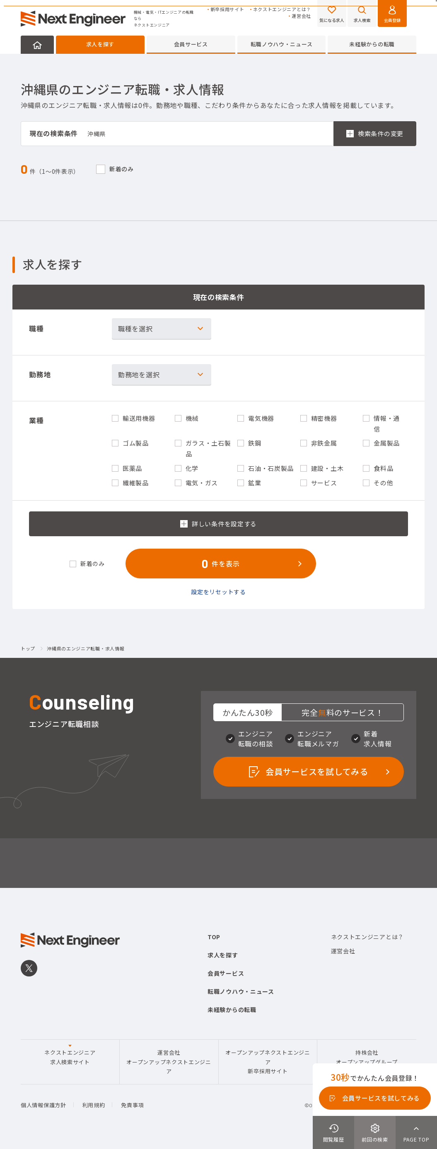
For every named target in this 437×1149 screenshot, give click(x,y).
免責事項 (132, 1105)
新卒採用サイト (227, 9)
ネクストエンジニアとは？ (282, 9)
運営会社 (301, 16)
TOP (214, 937)
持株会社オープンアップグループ (367, 1056)
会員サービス (191, 44)
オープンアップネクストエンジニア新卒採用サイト (267, 1061)
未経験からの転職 (372, 44)
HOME (37, 45)
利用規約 (93, 1105)
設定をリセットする (218, 592)
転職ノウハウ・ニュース (282, 44)
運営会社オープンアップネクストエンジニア (168, 1061)
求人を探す (100, 44)
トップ (28, 648)
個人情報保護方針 (43, 1105)
